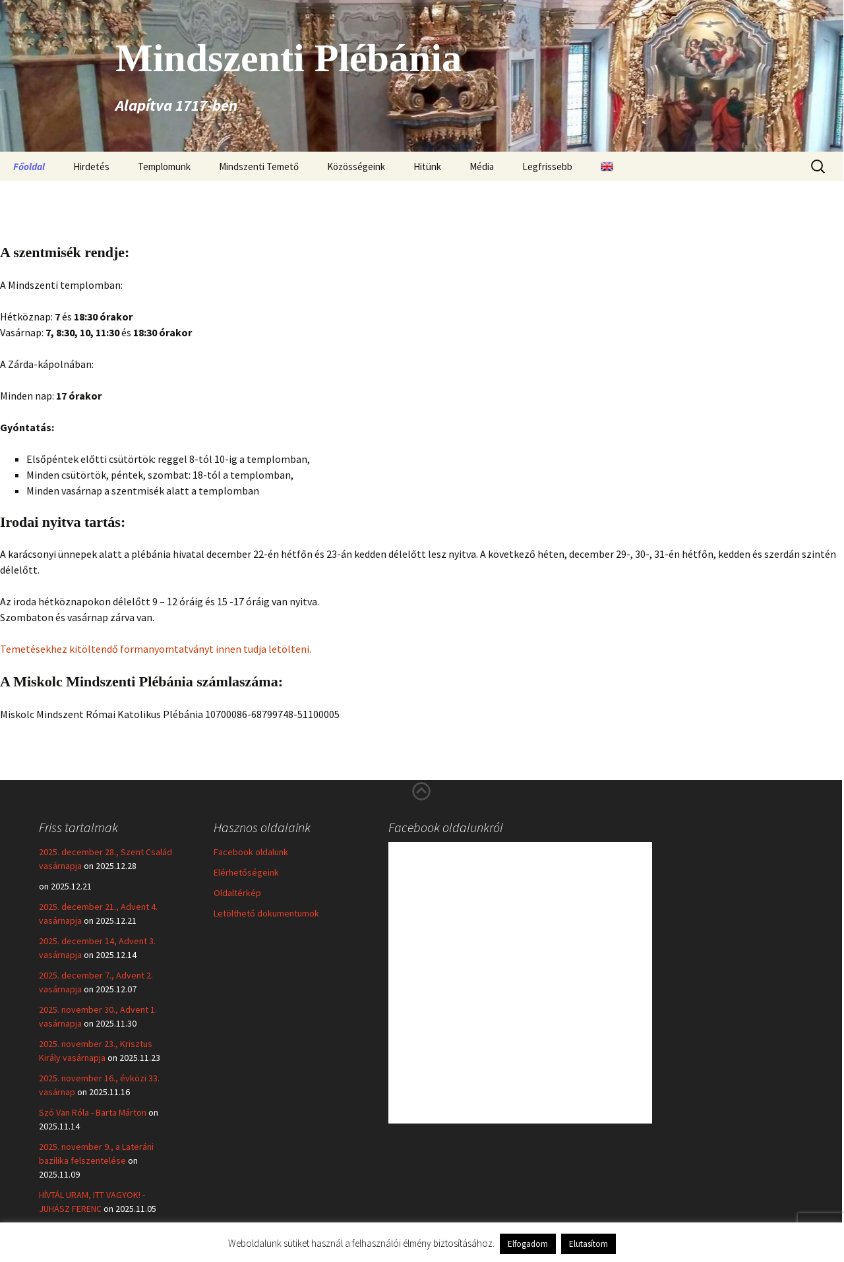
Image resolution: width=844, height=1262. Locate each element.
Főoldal (29, 166)
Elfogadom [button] (528, 1243)
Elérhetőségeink (246, 872)
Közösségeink (356, 166)
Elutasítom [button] (588, 1243)
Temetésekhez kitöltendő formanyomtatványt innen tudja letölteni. (155, 648)
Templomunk (164, 166)
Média (481, 166)
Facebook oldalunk (251, 852)
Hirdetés (91, 166)
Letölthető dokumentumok (266, 913)
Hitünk (427, 166)
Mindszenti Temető (259, 166)
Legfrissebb (547, 166)
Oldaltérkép (237, 893)
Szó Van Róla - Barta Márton (92, 1112)
